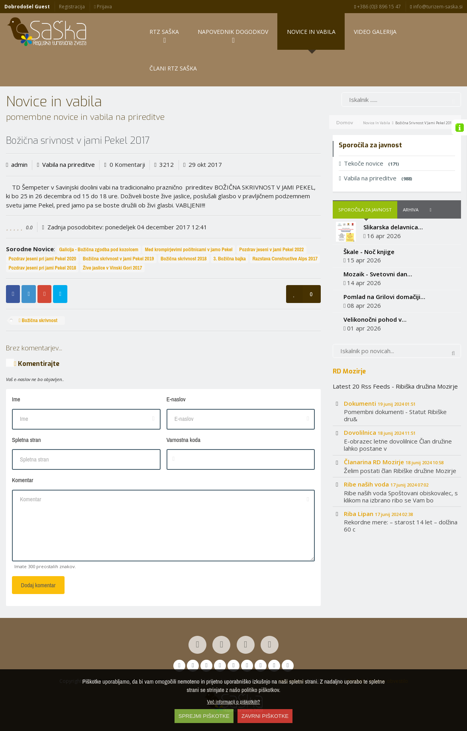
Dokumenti (380, 403)
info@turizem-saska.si (436, 6)
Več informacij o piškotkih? (233, 701)
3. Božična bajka (229, 258)
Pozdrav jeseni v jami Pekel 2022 (271, 249)
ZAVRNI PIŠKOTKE (264, 716)
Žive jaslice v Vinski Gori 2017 (112, 267)
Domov (344, 122)
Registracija (72, 6)
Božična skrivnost (38, 320)
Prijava (103, 6)
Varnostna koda (183, 440)
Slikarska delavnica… (393, 227)
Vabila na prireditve (68, 164)
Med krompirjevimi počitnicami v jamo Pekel (189, 249)
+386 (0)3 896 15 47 (377, 6)
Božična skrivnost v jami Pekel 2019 (118, 258)
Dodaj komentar (38, 585)
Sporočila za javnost (365, 210)
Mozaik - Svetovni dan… (377, 274)
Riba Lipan (378, 514)
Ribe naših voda (386, 484)
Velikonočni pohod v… (374, 319)
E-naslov (176, 399)
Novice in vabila (376, 122)
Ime (16, 399)
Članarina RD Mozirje (393, 462)
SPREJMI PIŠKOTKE (204, 716)
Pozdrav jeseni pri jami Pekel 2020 (42, 258)
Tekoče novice (368, 163)
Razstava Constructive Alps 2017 (285, 258)
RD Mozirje (349, 371)
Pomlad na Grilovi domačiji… (384, 297)
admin (19, 164)
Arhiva (410, 210)
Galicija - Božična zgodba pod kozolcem (98, 249)
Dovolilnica (380, 432)
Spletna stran (26, 440)
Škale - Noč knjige (368, 252)
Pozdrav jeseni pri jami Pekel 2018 (42, 267)
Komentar (22, 480)
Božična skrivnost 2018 (184, 258)
